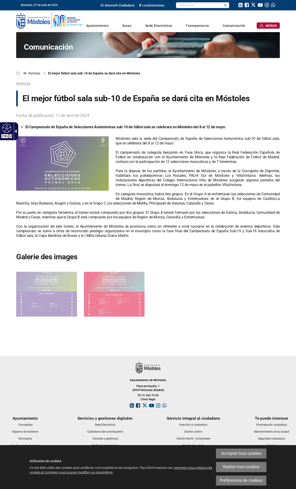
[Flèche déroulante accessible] (15, 131)
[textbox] (199, 5)
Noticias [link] (34, 73)
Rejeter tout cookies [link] (241, 467)
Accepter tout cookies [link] (241, 453)
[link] (118, 5)
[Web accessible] (6, 128)
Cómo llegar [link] (148, 399)
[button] (225, 5)
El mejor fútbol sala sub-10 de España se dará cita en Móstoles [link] (94, 73)
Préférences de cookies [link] (241, 480)
